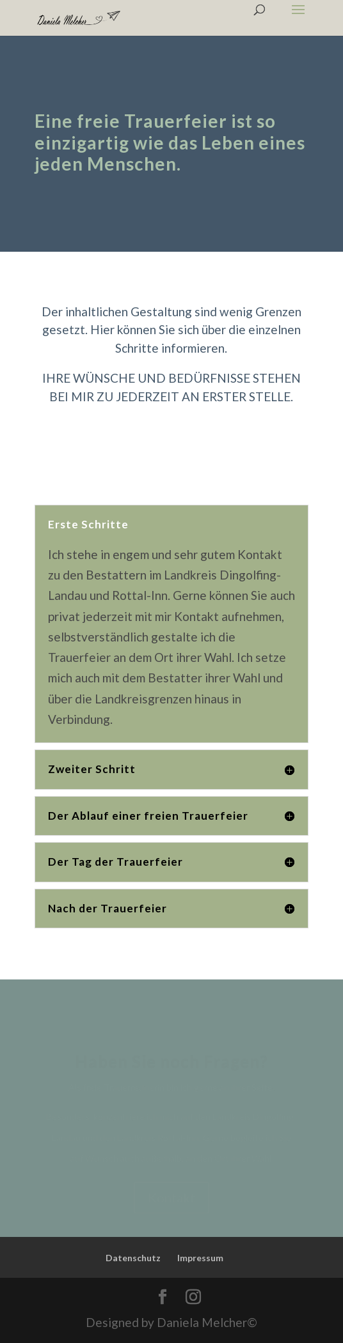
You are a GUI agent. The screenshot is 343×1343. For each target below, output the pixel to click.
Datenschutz (133, 1257)
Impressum (200, 1257)
